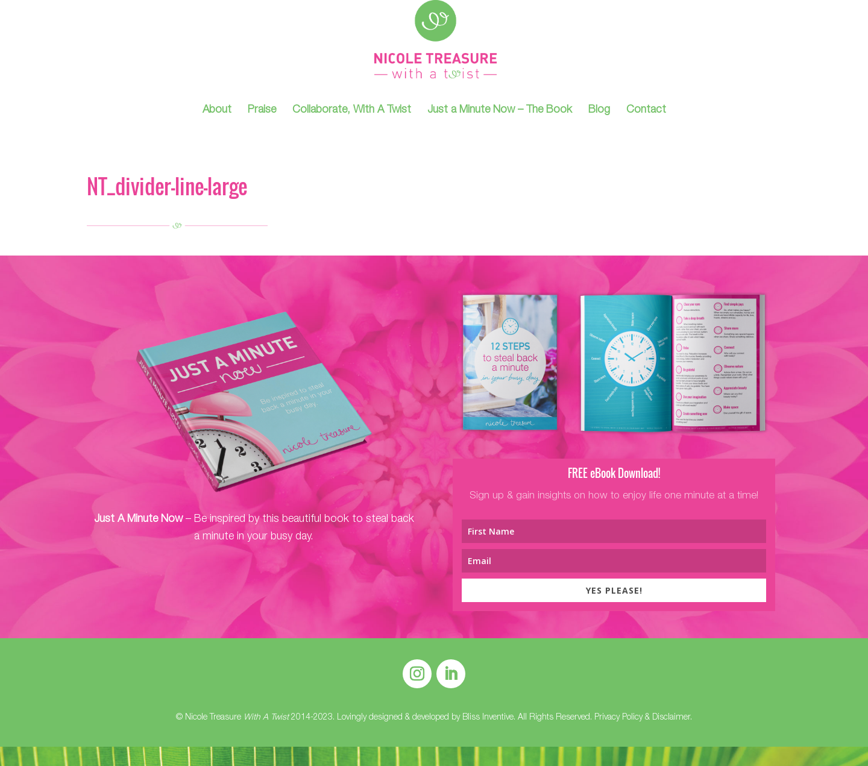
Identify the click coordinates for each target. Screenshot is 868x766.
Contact (646, 111)
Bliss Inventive (488, 718)
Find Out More (254, 587)
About (217, 111)
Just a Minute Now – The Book (499, 111)
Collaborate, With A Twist (351, 111)
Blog (599, 111)
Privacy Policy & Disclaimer (642, 718)
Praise (262, 111)
